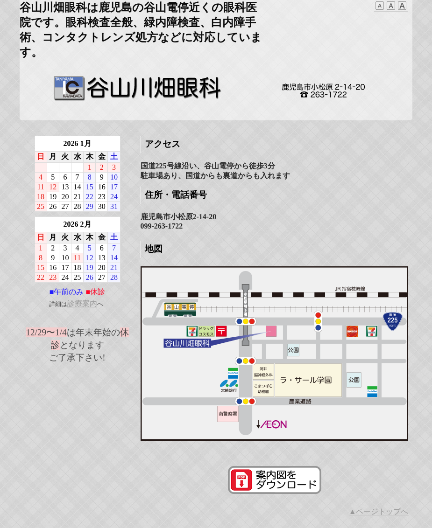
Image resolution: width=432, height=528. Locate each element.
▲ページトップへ (379, 511)
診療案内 (82, 303)
